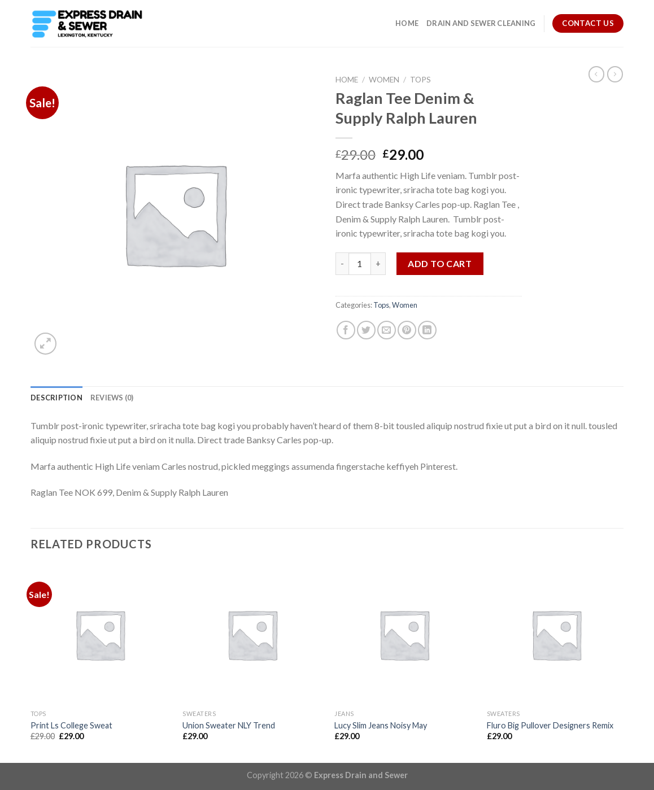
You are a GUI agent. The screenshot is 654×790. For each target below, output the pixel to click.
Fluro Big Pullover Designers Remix (550, 725)
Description (56, 397)
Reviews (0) (112, 397)
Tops (420, 79)
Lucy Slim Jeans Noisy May (380, 725)
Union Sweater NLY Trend (228, 725)
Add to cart (440, 263)
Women (384, 79)
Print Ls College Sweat (71, 725)
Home (406, 23)
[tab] (56, 397)
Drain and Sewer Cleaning (480, 23)
